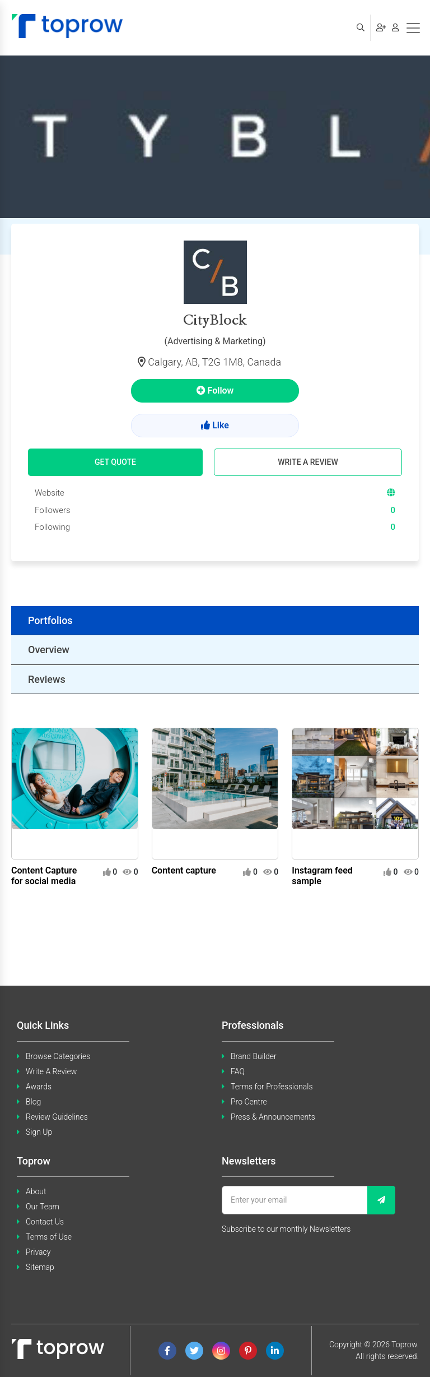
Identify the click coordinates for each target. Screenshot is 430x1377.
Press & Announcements (273, 1116)
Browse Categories (58, 1056)
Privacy (38, 1251)
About (36, 1191)
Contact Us (45, 1221)
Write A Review (51, 1071)
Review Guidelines (57, 1116)
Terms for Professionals (272, 1086)
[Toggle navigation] (413, 28)
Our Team (42, 1206)
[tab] (215, 621)
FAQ (238, 1071)
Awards (39, 1086)
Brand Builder (254, 1056)
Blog (33, 1101)
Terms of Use (49, 1236)
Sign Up (39, 1132)
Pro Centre (249, 1101)
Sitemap (40, 1267)
